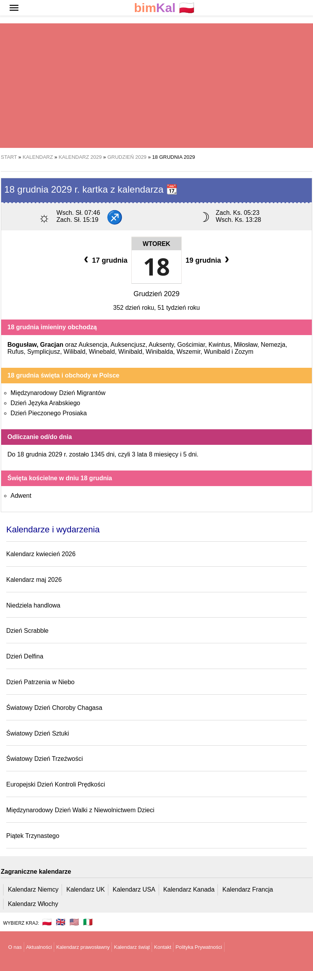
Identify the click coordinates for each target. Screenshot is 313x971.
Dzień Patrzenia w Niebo (40, 682)
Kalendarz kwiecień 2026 (41, 554)
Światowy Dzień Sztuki (37, 733)
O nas (15, 947)
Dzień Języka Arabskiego (45, 403)
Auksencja (93, 344)
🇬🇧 (60, 922)
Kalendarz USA (134, 889)
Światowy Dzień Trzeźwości (44, 758)
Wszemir (188, 351)
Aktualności (39, 947)
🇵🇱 (164, 8)
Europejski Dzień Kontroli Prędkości (55, 784)
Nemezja (273, 344)
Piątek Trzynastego (32, 835)
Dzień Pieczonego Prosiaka (49, 413)
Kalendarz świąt (132, 947)
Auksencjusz (127, 344)
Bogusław (22, 344)
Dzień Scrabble (27, 630)
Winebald (102, 351)
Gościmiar (191, 344)
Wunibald (217, 351)
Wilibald (74, 351)
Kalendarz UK (85, 889)
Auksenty (161, 344)
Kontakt (162, 947)
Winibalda (159, 351)
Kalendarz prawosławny (83, 947)
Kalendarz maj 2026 (34, 579)
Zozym (244, 351)
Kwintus (219, 344)
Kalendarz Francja (248, 889)
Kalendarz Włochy (33, 904)
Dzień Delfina (24, 656)
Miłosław (245, 344)
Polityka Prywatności (198, 947)
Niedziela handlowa (33, 605)
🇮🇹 (88, 922)
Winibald (130, 351)
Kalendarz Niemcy (33, 889)
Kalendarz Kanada (189, 889)
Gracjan (52, 344)
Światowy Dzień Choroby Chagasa (54, 707)
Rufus (15, 351)
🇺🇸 (74, 922)
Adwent (21, 495)
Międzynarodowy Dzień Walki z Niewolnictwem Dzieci (80, 810)
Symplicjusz (43, 351)
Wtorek (156, 244)
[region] (156, 85)
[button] (14, 8)
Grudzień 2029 (156, 294)
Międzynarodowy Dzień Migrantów (58, 393)
